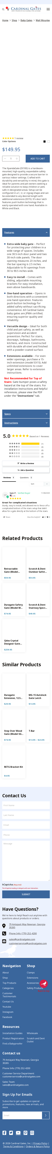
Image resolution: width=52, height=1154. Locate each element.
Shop (14, 20)
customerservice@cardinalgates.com (28, 943)
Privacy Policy (40, 1143)
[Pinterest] (25, 1132)
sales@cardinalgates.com (22, 939)
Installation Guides (12, 1033)
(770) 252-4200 (22, 1068)
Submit (26, 894)
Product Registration (13, 1038)
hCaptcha (11, 884)
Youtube (6, 1006)
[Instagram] (32, 1132)
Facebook (7, 1017)
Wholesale (32, 1033)
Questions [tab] (24, 477)
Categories (8, 988)
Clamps (31, 972)
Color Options (9, 141)
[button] (43, 517)
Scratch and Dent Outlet (36, 1040)
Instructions (11, 422)
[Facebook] (4, 1132)
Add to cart (38, 158)
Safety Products (35, 988)
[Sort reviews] (39, 484)
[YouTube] (18, 1132)
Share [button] (6, 517)
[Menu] (48, 9)
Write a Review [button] (27, 463)
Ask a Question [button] (27, 470)
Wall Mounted (43, 20)
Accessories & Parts (37, 982)
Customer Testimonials (9, 995)
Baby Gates (26, 20)
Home (5, 20)
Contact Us (8, 1001)
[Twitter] (11, 1132)
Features (9, 232)
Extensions (32, 977)
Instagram (7, 1011)
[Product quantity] (10, 158)
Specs (7, 413)
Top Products (9, 982)
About (5, 972)
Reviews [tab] (7, 477)
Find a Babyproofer (12, 1043)
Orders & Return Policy (38, 1146)
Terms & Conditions (13, 1146)
